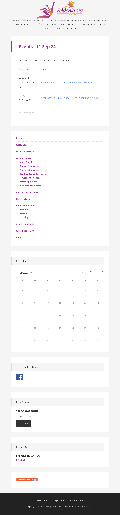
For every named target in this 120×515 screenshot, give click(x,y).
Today (91, 271)
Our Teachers (23, 198)
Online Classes (23, 158)
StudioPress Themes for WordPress (78, 506)
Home (19, 138)
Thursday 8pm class (30, 177)
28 (98, 328)
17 (47, 315)
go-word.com (56, 506)
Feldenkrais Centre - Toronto (60, 9)
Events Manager (30, 112)
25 (60, 328)
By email (20, 459)
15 (22, 315)
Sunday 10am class (29, 166)
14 (98, 303)
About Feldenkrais (25, 205)
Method (24, 213)
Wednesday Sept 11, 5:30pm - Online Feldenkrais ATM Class (70, 97)
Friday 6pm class (28, 181)
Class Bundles (27, 162)
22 (22, 328)
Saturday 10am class (30, 185)
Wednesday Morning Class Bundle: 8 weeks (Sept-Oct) (67, 82)
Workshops (21, 144)
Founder (24, 209)
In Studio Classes (25, 151)
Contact (20, 237)
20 (85, 315)
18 (60, 315)
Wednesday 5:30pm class (33, 173)
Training (24, 217)
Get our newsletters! (27, 410)
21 (98, 315)
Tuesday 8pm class (29, 170)
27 (85, 328)
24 (47, 328)
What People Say (25, 230)
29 (22, 340)
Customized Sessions (27, 192)
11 (60, 303)
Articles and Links (25, 223)
